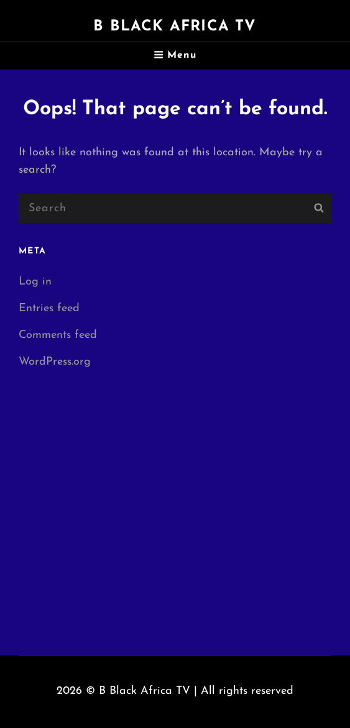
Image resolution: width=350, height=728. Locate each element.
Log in (35, 282)
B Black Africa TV (174, 26)
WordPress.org (55, 362)
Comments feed (58, 335)
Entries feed (49, 308)
